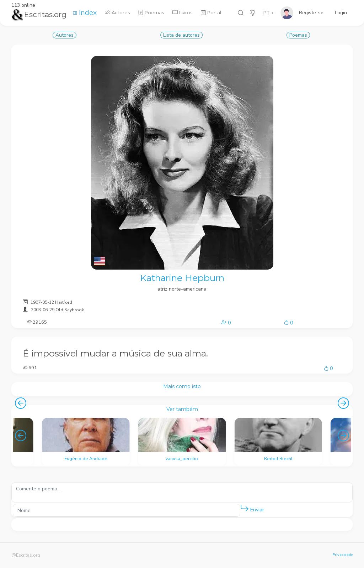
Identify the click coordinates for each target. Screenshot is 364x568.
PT (266, 13)
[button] (244, 508)
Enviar (252, 508)
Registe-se (311, 12)
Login (341, 12)
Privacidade (342, 554)
